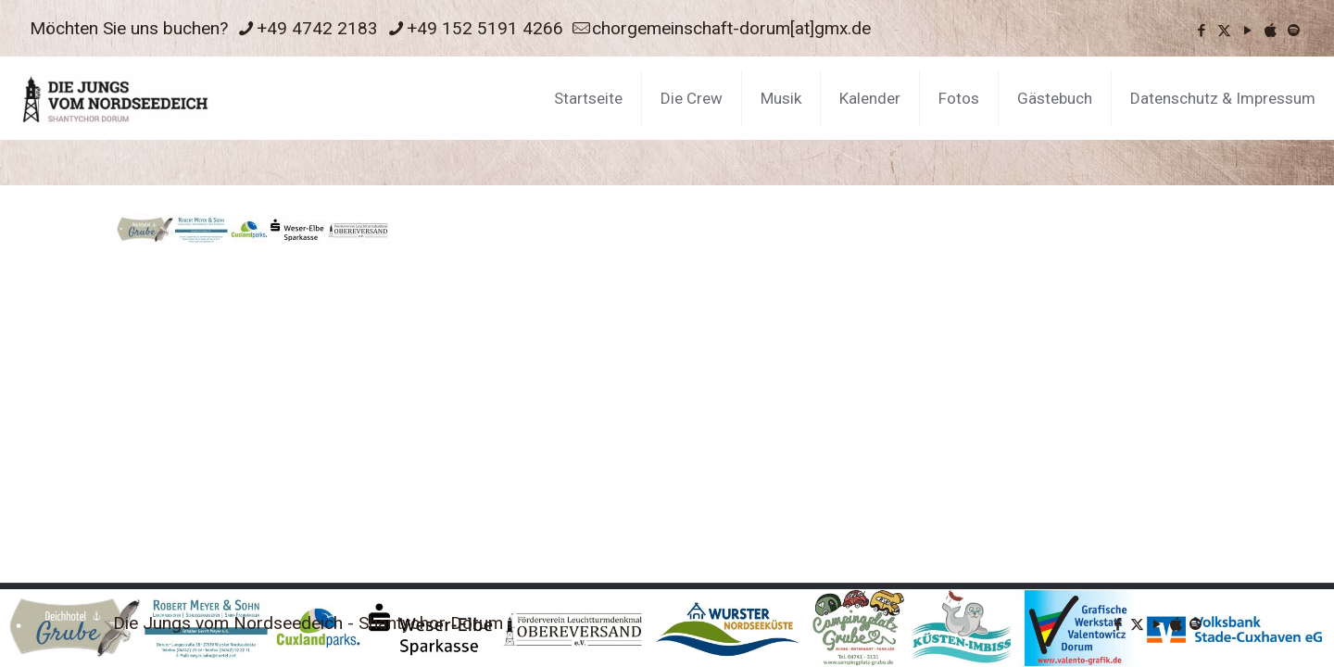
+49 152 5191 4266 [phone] (485, 28)
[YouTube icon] (1247, 30)
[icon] (1270, 30)
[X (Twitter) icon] (1224, 30)
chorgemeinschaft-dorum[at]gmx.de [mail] (731, 28)
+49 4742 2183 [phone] (317, 28)
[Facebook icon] (1201, 30)
